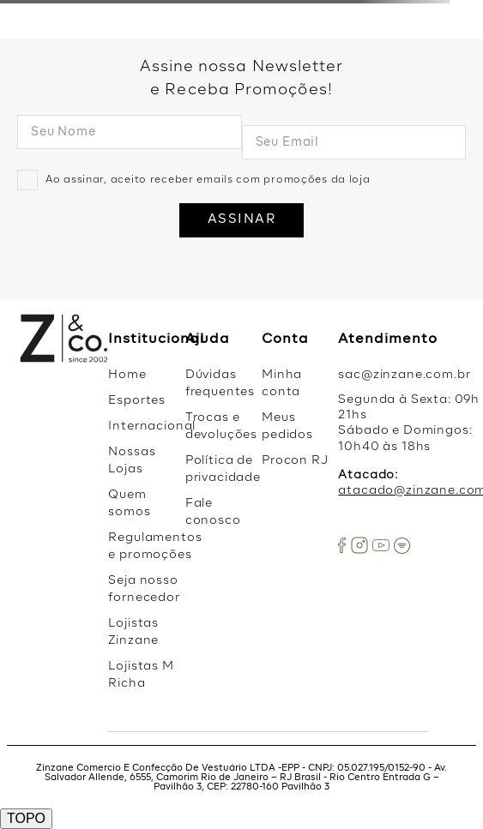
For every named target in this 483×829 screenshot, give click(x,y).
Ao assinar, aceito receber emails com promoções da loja (208, 180)
